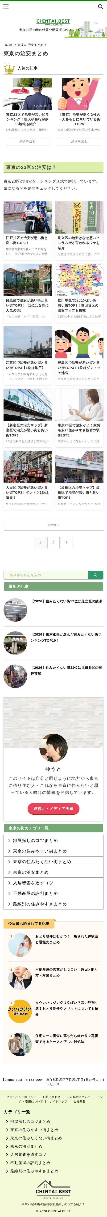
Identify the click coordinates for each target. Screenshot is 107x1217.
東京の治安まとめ (31, 872)
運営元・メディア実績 (53, 808)
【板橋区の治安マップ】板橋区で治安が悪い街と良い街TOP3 (79, 493)
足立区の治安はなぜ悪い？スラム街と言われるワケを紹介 (79, 243)
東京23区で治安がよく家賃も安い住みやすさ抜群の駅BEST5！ (79, 430)
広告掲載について (79, 1097)
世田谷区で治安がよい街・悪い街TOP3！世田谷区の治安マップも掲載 (79, 305)
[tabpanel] (28, 114)
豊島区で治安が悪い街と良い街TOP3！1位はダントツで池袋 (79, 368)
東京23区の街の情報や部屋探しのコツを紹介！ (53, 1204)
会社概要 (80, 1101)
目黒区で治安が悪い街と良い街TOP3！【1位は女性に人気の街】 (27, 305)
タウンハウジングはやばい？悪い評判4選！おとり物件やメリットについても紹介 (66, 1008)
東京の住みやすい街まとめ (40, 851)
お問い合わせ (52, 1097)
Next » (54, 525)
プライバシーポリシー (21, 1097)
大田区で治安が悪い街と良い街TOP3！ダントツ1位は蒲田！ (27, 493)
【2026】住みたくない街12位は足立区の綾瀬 (66, 601)
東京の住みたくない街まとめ (42, 861)
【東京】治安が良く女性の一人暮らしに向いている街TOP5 (79, 119)
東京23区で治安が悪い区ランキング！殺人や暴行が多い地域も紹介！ (27, 119)
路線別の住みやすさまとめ (40, 904)
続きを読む (28, 141)
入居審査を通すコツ (33, 883)
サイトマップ (58, 1101)
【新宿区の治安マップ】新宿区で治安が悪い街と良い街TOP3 (27, 430)
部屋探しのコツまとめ (35, 840)
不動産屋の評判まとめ (35, 893)
